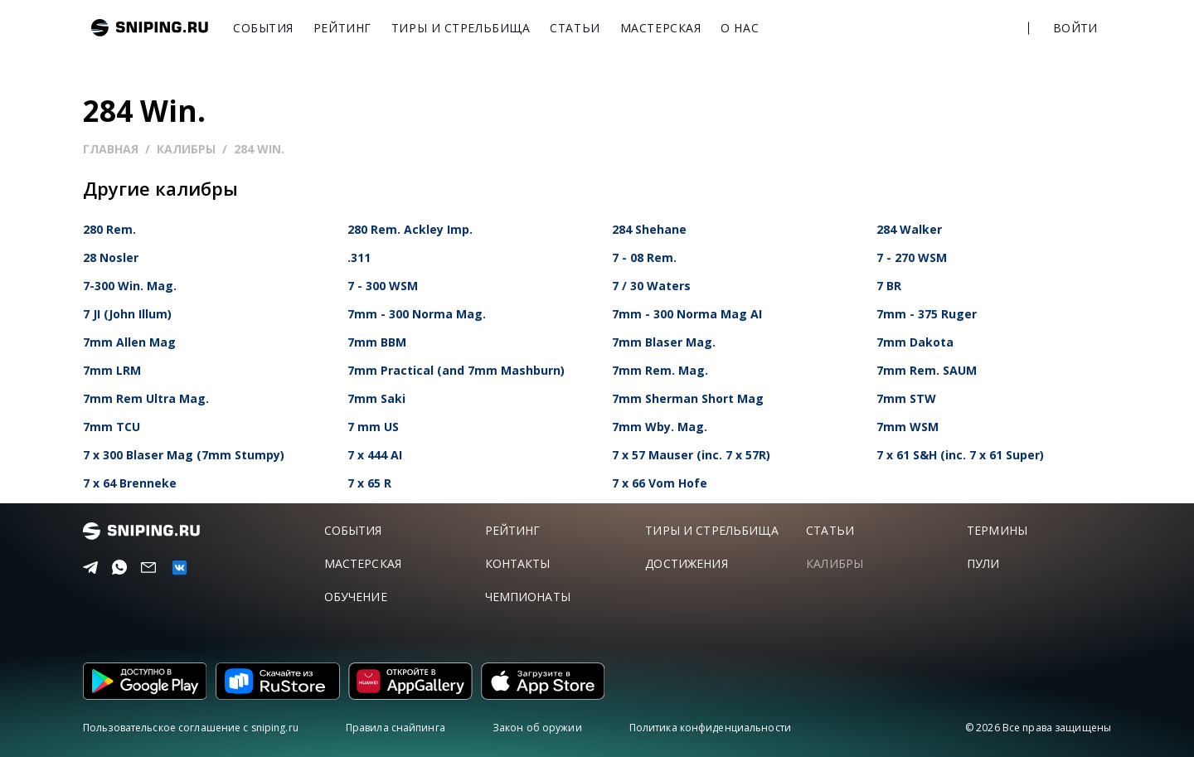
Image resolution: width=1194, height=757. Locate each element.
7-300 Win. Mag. (130, 286)
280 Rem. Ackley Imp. (410, 229)
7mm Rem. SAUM (926, 370)
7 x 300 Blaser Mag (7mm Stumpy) (183, 455)
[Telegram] (88, 567)
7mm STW (906, 398)
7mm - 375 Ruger (926, 314)
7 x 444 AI (374, 455)
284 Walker (909, 229)
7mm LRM (112, 370)
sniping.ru (149, 27)
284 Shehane (649, 229)
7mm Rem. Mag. (660, 370)
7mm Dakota (915, 342)
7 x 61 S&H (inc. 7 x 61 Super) (960, 455)
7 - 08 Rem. (644, 257)
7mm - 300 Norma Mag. (416, 314)
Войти (1075, 28)
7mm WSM (907, 426)
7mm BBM (376, 342)
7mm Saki (376, 398)
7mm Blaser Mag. (664, 342)
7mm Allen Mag (129, 342)
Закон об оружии (537, 728)
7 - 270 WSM (911, 257)
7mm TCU (111, 426)
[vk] (176, 567)
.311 (359, 257)
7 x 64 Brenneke (130, 483)
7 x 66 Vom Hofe (659, 483)
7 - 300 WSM (382, 286)
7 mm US (373, 426)
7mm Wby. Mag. (659, 426)
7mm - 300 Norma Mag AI (687, 314)
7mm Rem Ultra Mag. (146, 398)
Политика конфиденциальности (710, 728)
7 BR (888, 286)
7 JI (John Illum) (127, 314)
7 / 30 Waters (651, 286)
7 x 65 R (369, 483)
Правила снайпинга (395, 728)
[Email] (146, 567)
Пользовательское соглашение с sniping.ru (190, 728)
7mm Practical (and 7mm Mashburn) (456, 370)
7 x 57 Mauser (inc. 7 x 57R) (691, 455)
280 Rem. (109, 229)
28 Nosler (110, 257)
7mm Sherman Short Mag (688, 398)
